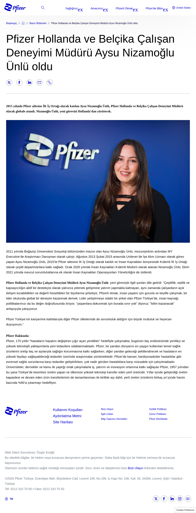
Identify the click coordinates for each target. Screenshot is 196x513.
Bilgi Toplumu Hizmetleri (114, 419)
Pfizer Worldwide (158, 419)
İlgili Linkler (107, 414)
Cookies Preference (185, 510)
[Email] (39, 82)
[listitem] (171, 8)
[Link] (50, 82)
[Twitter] (9, 82)
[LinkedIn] (29, 82)
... (23, 23)
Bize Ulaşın (107, 409)
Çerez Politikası (157, 414)
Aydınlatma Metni (67, 416)
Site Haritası (63, 422)
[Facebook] (19, 82)
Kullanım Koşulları (68, 410)
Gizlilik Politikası (158, 409)
